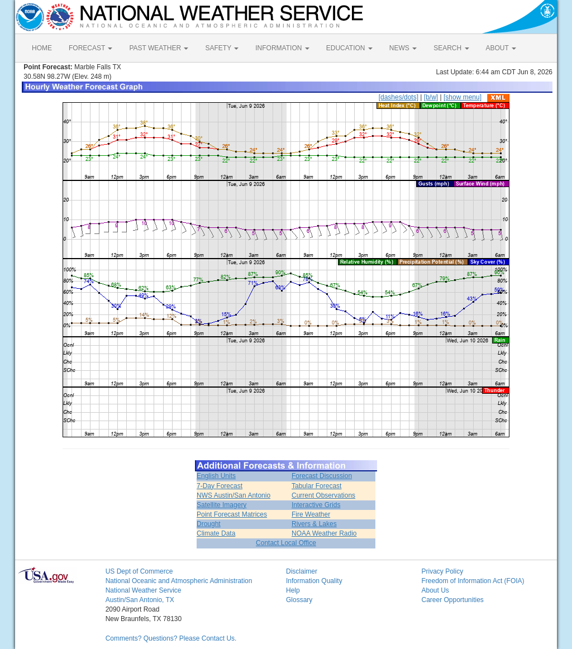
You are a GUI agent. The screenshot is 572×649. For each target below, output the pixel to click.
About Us (435, 590)
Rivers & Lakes (314, 524)
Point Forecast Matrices (232, 514)
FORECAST (90, 48)
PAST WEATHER (158, 48)
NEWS (403, 48)
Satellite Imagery (221, 505)
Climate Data (216, 533)
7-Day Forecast (219, 486)
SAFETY (222, 48)
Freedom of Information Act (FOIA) (472, 581)
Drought (209, 524)
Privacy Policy (442, 571)
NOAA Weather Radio (324, 533)
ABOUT (501, 48)
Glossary (299, 600)
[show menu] (463, 97)
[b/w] (431, 97)
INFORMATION (282, 48)
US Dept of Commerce (139, 571)
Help (293, 590)
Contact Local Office (286, 543)
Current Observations (323, 495)
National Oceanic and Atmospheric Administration (179, 581)
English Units (216, 476)
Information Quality (314, 581)
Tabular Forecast (316, 486)
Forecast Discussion (322, 476)
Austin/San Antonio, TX (140, 600)
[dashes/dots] (398, 97)
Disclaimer (301, 571)
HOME (42, 48)
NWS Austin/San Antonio (233, 495)
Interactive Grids (316, 505)
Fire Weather (311, 514)
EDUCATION (349, 48)
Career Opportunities (452, 600)
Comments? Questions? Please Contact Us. (171, 638)
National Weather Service (144, 590)
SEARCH (451, 48)
